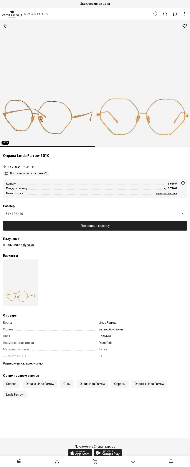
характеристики (23, 363)
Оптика (11, 384)
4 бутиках (28, 245)
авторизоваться (166, 193)
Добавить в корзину (95, 226)
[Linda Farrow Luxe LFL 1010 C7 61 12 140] (20, 282)
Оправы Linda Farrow (149, 384)
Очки (67, 384)
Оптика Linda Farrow (40, 384)
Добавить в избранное (184, 26)
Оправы (120, 384)
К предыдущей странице (5, 26)
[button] (175, 13)
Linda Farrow (15, 394)
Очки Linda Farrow (92, 384)
